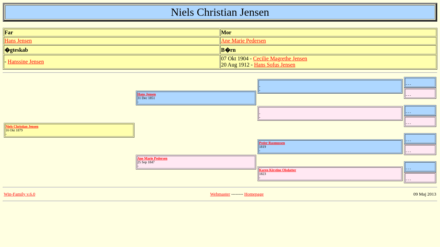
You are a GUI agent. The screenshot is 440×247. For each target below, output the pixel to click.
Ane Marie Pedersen (243, 41)
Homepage (254, 194)
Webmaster (220, 194)
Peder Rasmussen (272, 143)
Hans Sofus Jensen (274, 65)
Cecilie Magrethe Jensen (280, 58)
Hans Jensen (18, 41)
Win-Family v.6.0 (19, 194)
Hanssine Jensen (26, 61)
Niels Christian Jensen (22, 126)
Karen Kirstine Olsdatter (277, 170)
